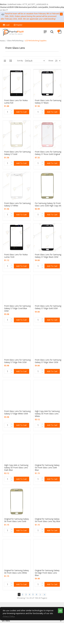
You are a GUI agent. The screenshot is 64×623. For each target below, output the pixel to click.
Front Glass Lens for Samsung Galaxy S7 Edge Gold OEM (48, 307)
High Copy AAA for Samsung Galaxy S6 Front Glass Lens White (47, 413)
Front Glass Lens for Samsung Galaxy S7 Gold (17, 153)
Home (2, 40)
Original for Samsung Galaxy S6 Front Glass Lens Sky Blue (47, 520)
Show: (50, 60)
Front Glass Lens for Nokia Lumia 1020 (16, 255)
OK (60, 610)
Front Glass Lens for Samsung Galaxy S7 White (17, 204)
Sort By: (20, 60)
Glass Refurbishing (15, 40)
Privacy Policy (9, 616)
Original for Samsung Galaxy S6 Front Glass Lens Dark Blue (47, 467)
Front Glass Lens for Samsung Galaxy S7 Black (48, 101)
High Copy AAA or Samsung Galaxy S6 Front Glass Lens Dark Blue (16, 467)
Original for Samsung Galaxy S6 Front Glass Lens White (16, 571)
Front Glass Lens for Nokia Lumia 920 (16, 101)
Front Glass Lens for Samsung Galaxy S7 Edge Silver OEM (48, 361)
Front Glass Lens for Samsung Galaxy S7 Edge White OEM (17, 412)
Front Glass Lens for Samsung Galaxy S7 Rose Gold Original (48, 153)
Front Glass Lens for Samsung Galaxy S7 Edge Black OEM (48, 255)
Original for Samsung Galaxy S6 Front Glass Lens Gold (16, 520)
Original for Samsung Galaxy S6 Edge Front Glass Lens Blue (47, 573)
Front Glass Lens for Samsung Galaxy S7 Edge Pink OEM (17, 361)
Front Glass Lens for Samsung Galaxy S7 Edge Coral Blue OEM (17, 308)
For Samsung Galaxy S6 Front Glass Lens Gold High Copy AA (48, 204)
